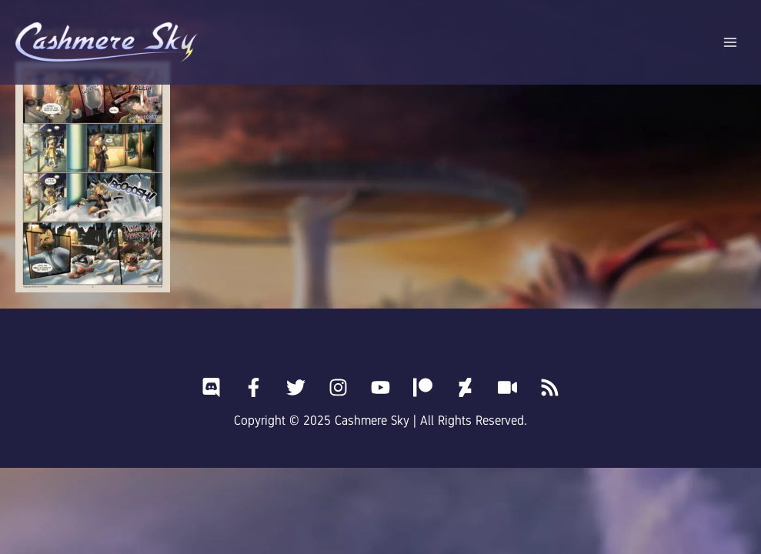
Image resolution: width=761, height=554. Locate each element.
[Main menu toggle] (730, 42)
